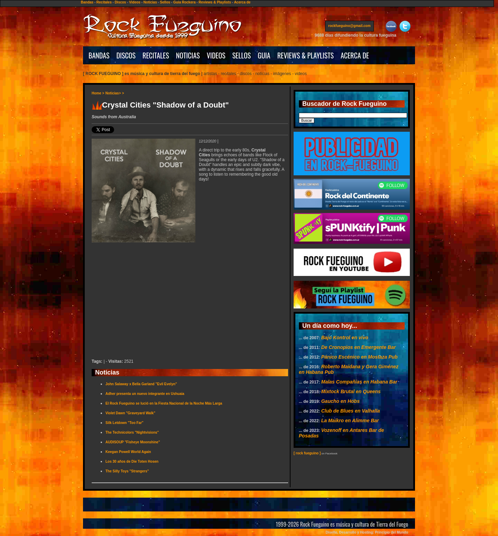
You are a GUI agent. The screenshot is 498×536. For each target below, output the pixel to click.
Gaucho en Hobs (340, 401)
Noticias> (113, 93)
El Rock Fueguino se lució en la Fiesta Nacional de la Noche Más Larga (163, 403)
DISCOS (126, 55)
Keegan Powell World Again (128, 452)
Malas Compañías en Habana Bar (359, 382)
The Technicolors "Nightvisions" (132, 432)
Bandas (87, 2)
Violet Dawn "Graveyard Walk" (130, 413)
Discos (120, 2)
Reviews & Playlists (215, 2)
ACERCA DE (355, 55)
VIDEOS (216, 55)
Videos (134, 2)
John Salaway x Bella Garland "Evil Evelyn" (141, 384)
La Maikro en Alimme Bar (350, 420)
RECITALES (155, 55)
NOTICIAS (188, 55)
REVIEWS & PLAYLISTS (305, 55)
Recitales (104, 2)
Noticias (150, 2)
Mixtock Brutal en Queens (351, 391)
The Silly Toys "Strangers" (127, 471)
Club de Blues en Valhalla (350, 411)
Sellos (165, 2)
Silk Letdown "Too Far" (124, 423)
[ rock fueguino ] (307, 453)
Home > (98, 93)
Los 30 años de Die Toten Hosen (131, 461)
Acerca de (242, 2)
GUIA (264, 55)
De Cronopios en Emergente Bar (358, 347)
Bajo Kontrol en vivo (344, 337)
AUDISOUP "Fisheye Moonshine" (132, 442)
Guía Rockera (184, 2)
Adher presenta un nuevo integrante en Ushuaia (144, 394)
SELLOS (241, 55)
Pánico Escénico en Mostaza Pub (359, 357)
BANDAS (99, 55)
